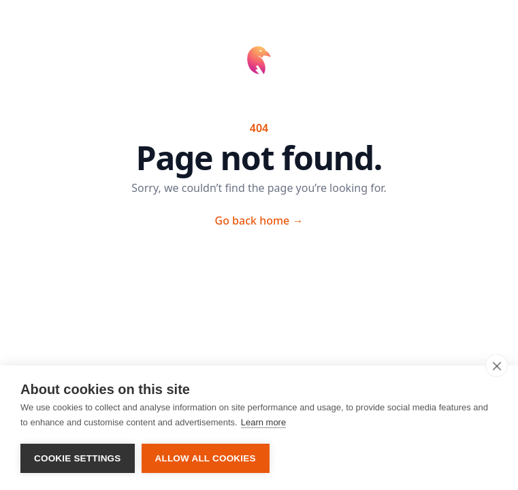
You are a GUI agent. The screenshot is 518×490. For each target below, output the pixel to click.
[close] (496, 365)
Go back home (259, 220)
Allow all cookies (205, 458)
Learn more (263, 422)
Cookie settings (77, 458)
